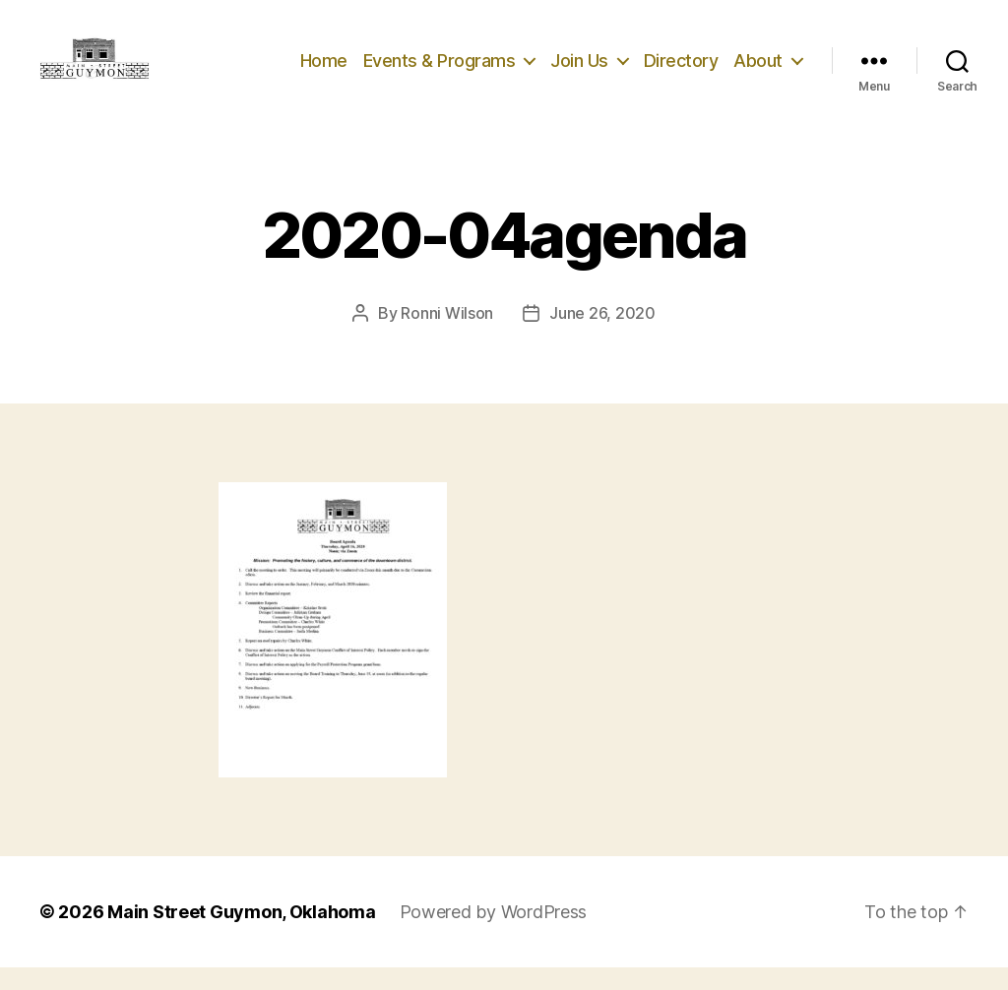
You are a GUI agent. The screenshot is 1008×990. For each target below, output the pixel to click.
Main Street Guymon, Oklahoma (241, 934)
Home (323, 71)
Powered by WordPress (494, 934)
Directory (681, 71)
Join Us (579, 71)
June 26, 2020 (602, 335)
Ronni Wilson (447, 335)
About (758, 71)
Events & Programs (439, 71)
